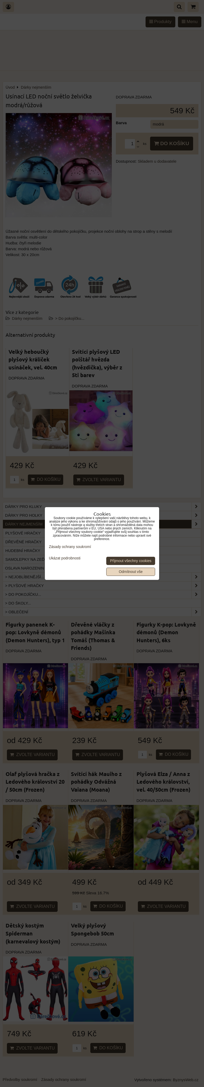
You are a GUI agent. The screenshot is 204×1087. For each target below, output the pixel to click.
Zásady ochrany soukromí (70, 547)
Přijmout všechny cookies (130, 561)
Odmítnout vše (131, 572)
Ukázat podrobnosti (64, 558)
